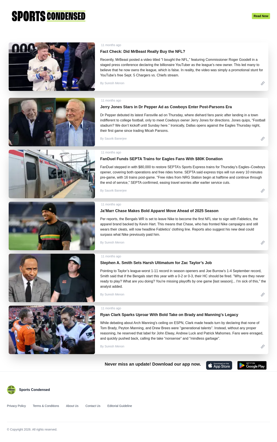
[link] (263, 83)
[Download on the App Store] (219, 365)
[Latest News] (261, 16)
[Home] (129, 16)
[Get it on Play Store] (252, 365)
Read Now (261, 16)
